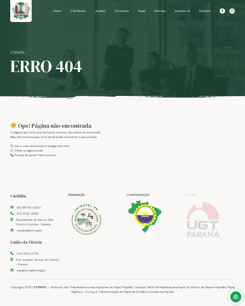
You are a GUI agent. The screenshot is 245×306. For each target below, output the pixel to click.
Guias (141, 11)
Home (57, 11)
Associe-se (182, 11)
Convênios (122, 11)
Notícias (160, 11)
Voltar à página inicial (28, 150)
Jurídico (100, 11)
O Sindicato (78, 11)
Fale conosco (47, 155)
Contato (205, 11)
